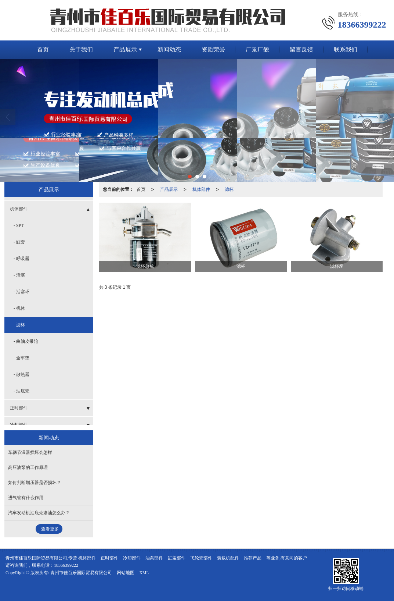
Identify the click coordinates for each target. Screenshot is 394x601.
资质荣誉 (213, 49)
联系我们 (345, 49)
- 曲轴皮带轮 (26, 341)
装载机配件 (228, 558)
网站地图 (125, 572)
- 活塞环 (21, 291)
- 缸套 (19, 242)
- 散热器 (21, 374)
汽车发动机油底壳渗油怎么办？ (39, 512)
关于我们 (81, 49)
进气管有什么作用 (25, 497)
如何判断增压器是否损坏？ (34, 482)
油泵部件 (154, 558)
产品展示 (125, 49)
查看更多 (50, 528)
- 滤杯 (19, 324)
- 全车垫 (21, 357)
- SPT (19, 225)
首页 (43, 49)
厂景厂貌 (257, 49)
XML (144, 572)
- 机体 (19, 308)
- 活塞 (19, 275)
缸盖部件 (176, 558)
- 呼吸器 (21, 258)
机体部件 (201, 189)
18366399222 (66, 565)
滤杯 (229, 189)
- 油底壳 (21, 391)
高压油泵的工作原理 (28, 467)
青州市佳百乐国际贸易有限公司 (81, 572)
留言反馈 (301, 49)
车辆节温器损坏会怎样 (30, 452)
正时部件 (19, 407)
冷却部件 (132, 558)
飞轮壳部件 (201, 558)
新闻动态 (169, 49)
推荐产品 (252, 558)
